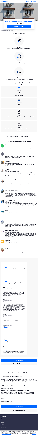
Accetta (34, 434)
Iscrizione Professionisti (31, 1)
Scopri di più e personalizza (6, 434)
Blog (1, 419)
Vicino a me (2, 424)
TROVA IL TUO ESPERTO (19, 26)
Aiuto (1, 418)
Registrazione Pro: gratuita (19, 363)
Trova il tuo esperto (19, 360)
